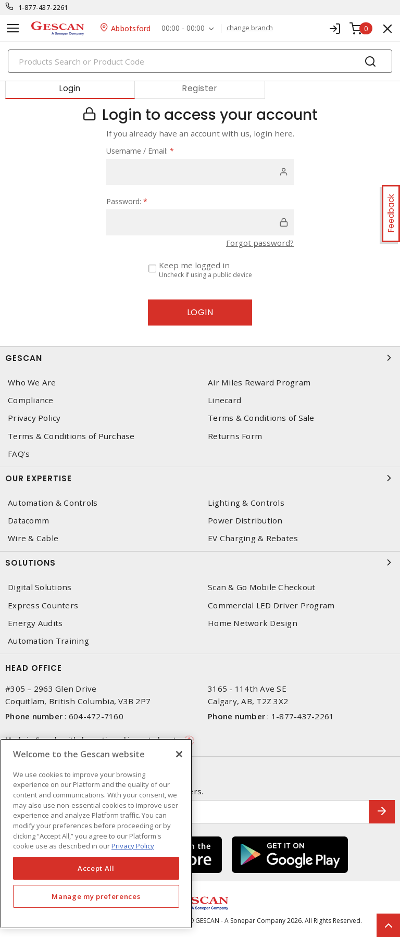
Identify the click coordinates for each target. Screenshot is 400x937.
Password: (126, 201)
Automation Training (48, 641)
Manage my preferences (96, 896)
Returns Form (235, 436)
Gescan (200, 358)
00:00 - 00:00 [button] (183, 28)
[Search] (200, 61)
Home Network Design (252, 623)
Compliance (31, 400)
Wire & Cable (33, 538)
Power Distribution (245, 521)
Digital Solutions (39, 587)
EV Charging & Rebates (253, 538)
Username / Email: (140, 151)
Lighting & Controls (246, 503)
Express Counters (43, 605)
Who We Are (32, 383)
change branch (250, 28)
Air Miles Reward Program (259, 383)
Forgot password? (260, 243)
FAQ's (19, 454)
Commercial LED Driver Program (271, 605)
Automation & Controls (52, 503)
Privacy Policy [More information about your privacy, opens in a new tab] (132, 846)
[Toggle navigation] (13, 28)
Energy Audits (35, 623)
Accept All (96, 868)
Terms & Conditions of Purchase (71, 436)
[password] (200, 222)
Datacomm (28, 521)
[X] (179, 754)
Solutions (200, 562)
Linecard (224, 400)
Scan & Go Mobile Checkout (261, 587)
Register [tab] (199, 88)
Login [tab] (70, 88)
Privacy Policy (34, 418)
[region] (96, 834)
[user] (200, 172)
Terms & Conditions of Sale (261, 418)
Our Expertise (200, 478)
